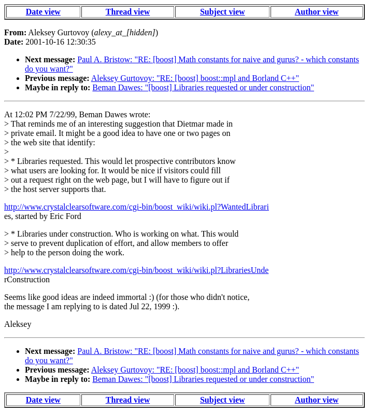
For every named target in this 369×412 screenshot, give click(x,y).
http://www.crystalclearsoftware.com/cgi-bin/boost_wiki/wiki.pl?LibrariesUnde (136, 270)
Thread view (128, 11)
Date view (43, 11)
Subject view (222, 11)
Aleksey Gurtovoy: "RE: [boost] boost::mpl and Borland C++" (195, 78)
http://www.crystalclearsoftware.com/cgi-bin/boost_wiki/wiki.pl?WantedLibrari (136, 206)
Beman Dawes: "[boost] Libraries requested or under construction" (203, 87)
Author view (317, 11)
